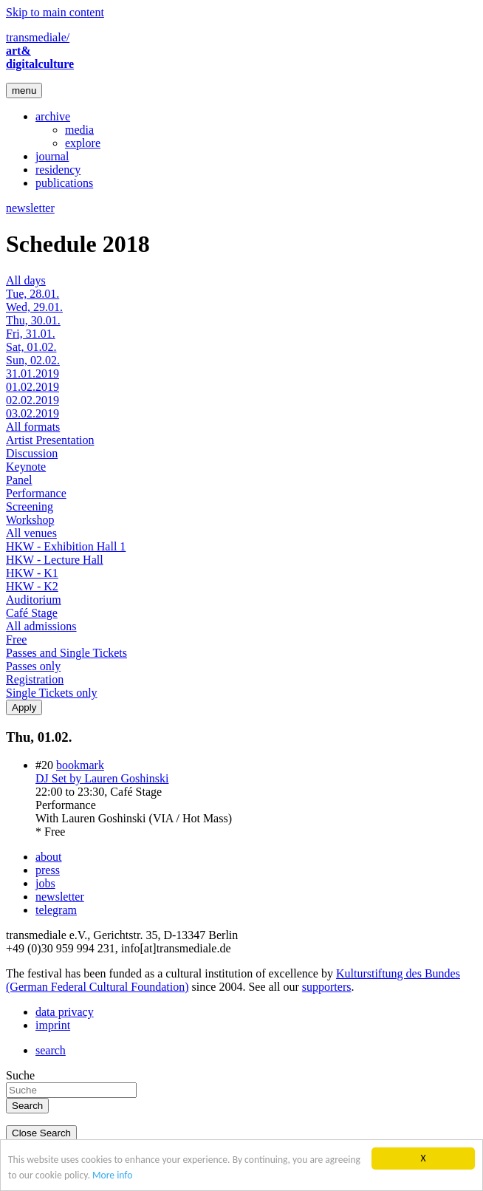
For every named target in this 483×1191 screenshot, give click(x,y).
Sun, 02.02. (33, 360)
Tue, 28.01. (32, 293)
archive (52, 116)
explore (82, 143)
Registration (35, 679)
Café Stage (32, 613)
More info (112, 1176)
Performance (36, 493)
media (79, 129)
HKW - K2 (32, 586)
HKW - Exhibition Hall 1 (66, 546)
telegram (56, 910)
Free (16, 639)
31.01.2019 (32, 373)
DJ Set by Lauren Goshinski (101, 778)
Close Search (41, 1133)
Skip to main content (55, 12)
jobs (45, 883)
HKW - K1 (32, 573)
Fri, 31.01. (30, 333)
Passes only (33, 666)
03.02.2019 (32, 413)
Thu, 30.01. (33, 320)
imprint (52, 1025)
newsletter (30, 208)
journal (52, 156)
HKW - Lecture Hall (54, 559)
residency (57, 169)
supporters (327, 986)
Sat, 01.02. (31, 347)
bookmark (80, 765)
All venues (31, 533)
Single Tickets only (51, 692)
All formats (33, 426)
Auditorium (33, 599)
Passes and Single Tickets (66, 652)
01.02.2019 (32, 386)
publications (64, 183)
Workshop (30, 519)
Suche (20, 1075)
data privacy (64, 1012)
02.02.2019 (32, 400)
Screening (29, 506)
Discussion (32, 453)
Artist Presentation (50, 440)
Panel (19, 480)
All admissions (41, 626)
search (50, 1050)
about (48, 856)
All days (26, 280)
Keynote (26, 466)
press (47, 870)
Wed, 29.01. (34, 307)
